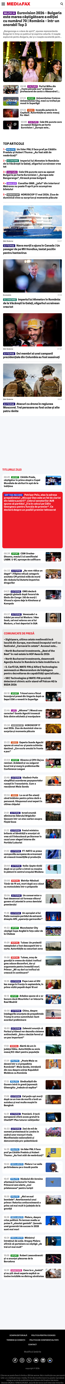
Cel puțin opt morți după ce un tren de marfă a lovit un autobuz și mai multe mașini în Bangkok (23, 1101)
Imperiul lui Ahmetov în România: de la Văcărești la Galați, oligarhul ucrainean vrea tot (32, 303)
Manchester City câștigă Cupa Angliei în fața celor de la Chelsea (23, 930)
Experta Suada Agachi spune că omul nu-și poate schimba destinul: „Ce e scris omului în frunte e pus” (23, 747)
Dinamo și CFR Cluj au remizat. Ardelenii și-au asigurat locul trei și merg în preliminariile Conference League (24, 765)
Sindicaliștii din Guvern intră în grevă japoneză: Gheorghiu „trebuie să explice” (21, 1084)
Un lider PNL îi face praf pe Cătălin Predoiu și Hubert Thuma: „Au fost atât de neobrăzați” (24, 1152)
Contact (32, 1344)
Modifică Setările (32, 1351)
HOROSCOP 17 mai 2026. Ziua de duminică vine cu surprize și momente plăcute (23, 728)
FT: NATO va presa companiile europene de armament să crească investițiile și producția (23, 854)
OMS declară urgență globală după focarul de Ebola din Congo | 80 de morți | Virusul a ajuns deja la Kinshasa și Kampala (22, 597)
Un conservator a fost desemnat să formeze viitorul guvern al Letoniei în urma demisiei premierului (23, 900)
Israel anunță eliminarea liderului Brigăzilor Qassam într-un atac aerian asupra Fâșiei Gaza (23, 817)
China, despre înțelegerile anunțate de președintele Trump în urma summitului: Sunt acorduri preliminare (24, 1015)
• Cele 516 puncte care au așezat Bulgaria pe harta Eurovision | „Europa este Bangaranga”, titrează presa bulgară (28, 174)
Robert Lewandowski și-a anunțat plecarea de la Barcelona (23, 1258)
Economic (7, 295)
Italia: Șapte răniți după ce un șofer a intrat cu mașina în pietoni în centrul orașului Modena (24, 868)
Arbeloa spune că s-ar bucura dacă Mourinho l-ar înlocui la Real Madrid (23, 999)
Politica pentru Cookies (43, 1335)
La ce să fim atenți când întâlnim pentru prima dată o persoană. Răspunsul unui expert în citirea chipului (23, 800)
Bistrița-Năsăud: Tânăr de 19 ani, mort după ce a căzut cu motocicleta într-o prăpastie (24, 883)
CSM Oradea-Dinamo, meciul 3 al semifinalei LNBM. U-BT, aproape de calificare (22, 556)
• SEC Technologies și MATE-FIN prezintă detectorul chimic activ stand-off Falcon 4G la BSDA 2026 (30, 681)
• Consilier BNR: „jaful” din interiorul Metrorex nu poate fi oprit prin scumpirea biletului (31, 186)
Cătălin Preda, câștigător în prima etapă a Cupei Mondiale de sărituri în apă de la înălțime (22, 482)
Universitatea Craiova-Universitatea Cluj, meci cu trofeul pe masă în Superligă (40, 101)
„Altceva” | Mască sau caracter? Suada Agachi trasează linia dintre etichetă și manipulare (23, 713)
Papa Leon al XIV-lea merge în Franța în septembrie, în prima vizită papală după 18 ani (23, 984)
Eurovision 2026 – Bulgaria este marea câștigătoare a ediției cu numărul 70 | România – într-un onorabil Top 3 (32, 19)
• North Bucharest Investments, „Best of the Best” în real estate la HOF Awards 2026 (29, 652)
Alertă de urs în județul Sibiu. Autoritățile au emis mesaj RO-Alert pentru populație (22, 1049)
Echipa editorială (18, 1335)
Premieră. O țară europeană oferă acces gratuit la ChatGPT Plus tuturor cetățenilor (22, 1117)
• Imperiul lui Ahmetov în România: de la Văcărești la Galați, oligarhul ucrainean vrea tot (32, 163)
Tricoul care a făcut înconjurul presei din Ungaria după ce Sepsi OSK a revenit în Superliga (24, 696)
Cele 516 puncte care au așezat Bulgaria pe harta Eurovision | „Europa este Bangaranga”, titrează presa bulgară (41, 125)
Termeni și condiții (16, 1340)
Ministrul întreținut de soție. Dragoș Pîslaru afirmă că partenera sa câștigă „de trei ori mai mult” (23, 1242)
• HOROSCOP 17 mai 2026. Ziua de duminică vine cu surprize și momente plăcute (30, 196)
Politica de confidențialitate (44, 1340)
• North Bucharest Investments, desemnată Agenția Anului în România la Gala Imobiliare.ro (31, 660)
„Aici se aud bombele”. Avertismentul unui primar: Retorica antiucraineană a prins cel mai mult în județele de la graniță (22, 1202)
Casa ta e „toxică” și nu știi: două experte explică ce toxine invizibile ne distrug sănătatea (24, 1273)
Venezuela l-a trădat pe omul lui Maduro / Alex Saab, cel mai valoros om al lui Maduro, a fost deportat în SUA (21, 619)
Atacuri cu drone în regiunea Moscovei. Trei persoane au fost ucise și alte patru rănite (31, 407)
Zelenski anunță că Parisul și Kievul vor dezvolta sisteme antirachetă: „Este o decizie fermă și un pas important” (24, 1033)
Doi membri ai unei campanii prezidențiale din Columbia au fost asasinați (31, 355)
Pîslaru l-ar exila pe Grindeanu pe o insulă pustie (23, 1166)
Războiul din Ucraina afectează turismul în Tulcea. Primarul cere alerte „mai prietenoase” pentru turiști (23, 1184)
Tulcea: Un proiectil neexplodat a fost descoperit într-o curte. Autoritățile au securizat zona (23, 945)
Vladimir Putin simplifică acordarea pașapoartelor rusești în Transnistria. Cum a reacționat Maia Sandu (23, 782)
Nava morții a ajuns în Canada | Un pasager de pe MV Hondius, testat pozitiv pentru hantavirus (31, 249)
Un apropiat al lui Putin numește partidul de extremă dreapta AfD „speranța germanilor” (23, 916)
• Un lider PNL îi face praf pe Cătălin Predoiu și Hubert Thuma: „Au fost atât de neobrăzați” (29, 152)
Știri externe (8, 241)
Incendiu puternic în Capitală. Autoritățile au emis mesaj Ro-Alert (39, 113)
